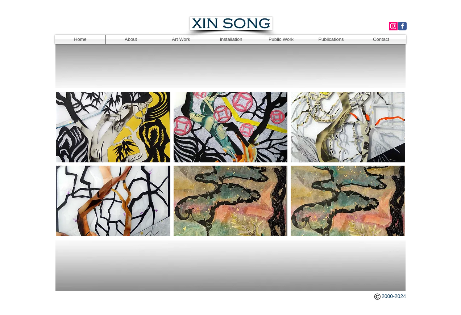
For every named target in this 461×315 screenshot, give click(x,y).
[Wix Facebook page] (402, 26)
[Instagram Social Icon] (393, 26)
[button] (113, 127)
